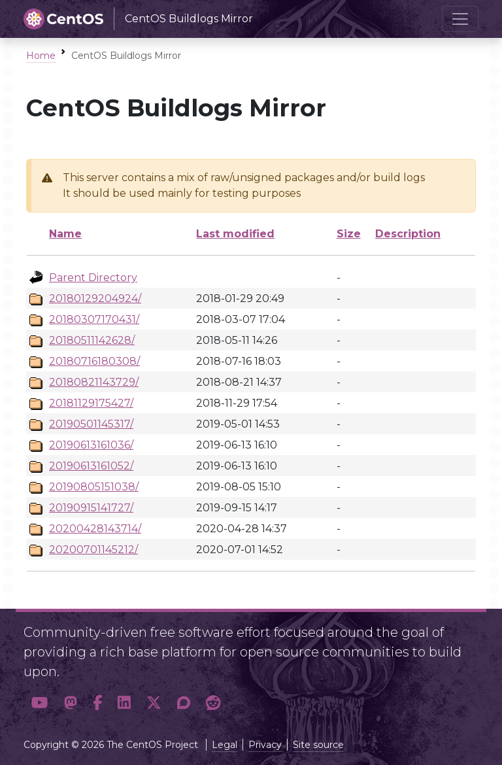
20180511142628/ (92, 340)
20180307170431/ (94, 319)
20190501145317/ (91, 424)
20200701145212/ (93, 549)
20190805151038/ (94, 487)
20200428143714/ (95, 528)
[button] (40, 703)
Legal (224, 745)
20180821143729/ (94, 382)
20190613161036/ (91, 445)
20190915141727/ (91, 508)
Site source (318, 745)
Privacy (265, 745)
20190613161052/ (91, 466)
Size (349, 234)
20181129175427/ (91, 403)
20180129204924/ (95, 298)
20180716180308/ (94, 361)
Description (408, 234)
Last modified (235, 234)
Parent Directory (93, 277)
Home (41, 55)
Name (65, 234)
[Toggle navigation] (460, 19)
